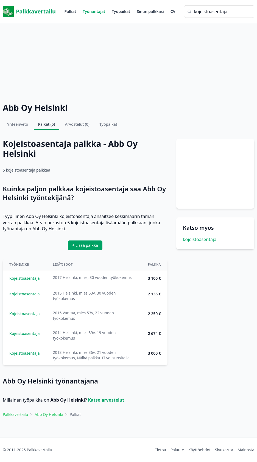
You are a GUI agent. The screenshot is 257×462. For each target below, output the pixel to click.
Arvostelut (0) (77, 124)
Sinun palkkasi (150, 11)
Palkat (70, 11)
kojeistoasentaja (199, 239)
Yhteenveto (17, 124)
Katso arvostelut (106, 400)
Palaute (177, 449)
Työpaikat (121, 11)
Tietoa (160, 449)
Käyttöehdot (199, 449)
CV (173, 11)
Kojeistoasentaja (24, 278)
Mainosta (246, 449)
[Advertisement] (128, 61)
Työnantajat (94, 11)
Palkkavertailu (29, 11)
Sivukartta (224, 449)
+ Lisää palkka (85, 245)
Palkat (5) (46, 124)
